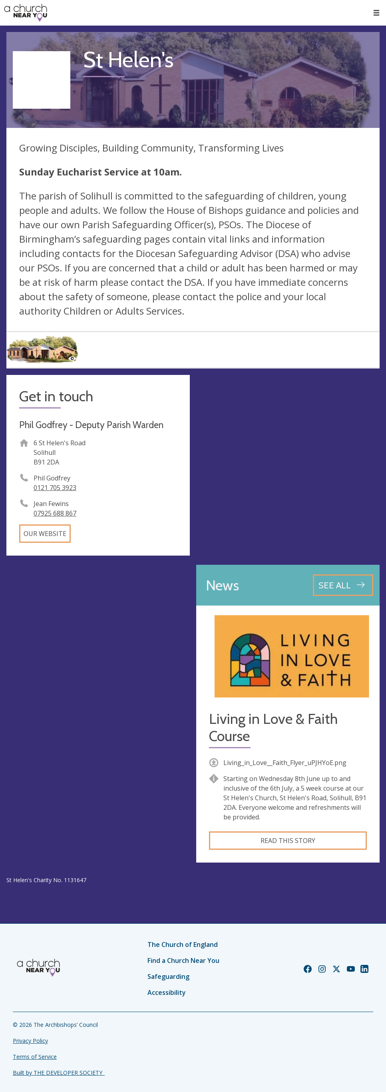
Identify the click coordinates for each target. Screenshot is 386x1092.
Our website (45, 533)
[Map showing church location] (288, 466)
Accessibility (166, 992)
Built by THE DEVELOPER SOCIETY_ (59, 1072)
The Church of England (182, 944)
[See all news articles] (343, 585)
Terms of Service (35, 1056)
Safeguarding (168, 976)
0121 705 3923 (55, 487)
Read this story (288, 840)
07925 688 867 (55, 513)
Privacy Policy (30, 1040)
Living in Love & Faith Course (273, 727)
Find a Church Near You (183, 960)
